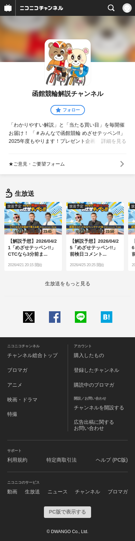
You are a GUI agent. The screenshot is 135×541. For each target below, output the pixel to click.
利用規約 (17, 460)
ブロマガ (17, 370)
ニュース (58, 491)
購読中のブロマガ (94, 385)
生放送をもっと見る (67, 283)
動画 (12, 491)
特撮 (12, 414)
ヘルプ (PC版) (112, 460)
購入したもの (89, 355)
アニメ (14, 385)
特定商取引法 (61, 460)
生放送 (32, 491)
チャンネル (87, 491)
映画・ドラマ (22, 400)
